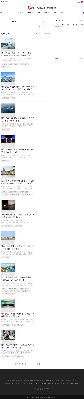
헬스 (55, 13)
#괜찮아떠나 (26, 291)
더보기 (81, 20)
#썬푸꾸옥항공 (24, 64)
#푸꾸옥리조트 (24, 192)
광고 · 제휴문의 (44, 389)
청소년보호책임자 (68, 383)
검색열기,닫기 (83, 13)
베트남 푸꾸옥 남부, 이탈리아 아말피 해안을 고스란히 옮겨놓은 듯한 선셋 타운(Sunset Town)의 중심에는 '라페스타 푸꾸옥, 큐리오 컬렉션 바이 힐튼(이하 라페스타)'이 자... (18, 189)
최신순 (38, 33)
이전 (13, 364)
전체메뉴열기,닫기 (1, 12)
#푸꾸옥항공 (5, 67)
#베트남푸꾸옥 (13, 192)
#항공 (13, 98)
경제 (21, 13)
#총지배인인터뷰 (27, 194)
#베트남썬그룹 (13, 64)
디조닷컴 (42, 7)
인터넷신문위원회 (41, 386)
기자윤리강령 (58, 383)
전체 (57, 25)
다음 (38, 364)
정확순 (46, 33)
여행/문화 (47, 13)
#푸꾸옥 (4, 192)
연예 (62, 13)
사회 (38, 13)
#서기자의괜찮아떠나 (8, 293)
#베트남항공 (5, 98)
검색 (40, 26)
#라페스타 (5, 194)
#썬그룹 (4, 64)
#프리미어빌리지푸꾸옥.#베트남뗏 (12, 226)
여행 (72, 25)
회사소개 (36, 389)
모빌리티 (30, 13)
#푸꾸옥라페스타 (15, 194)
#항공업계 (20, 325)
